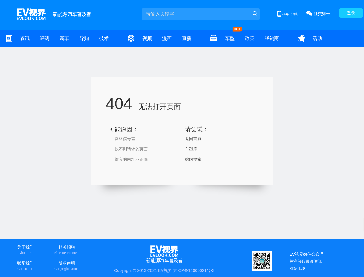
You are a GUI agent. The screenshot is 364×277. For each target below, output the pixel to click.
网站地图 (297, 268)
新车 (64, 38)
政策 (249, 38)
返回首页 (193, 138)
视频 (147, 38)
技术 (104, 38)
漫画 (167, 38)
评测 (44, 38)
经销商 (272, 38)
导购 (84, 38)
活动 (317, 38)
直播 (186, 38)
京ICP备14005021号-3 (193, 270)
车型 (230, 38)
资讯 (25, 38)
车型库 (191, 149)
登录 (351, 13)
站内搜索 (193, 159)
